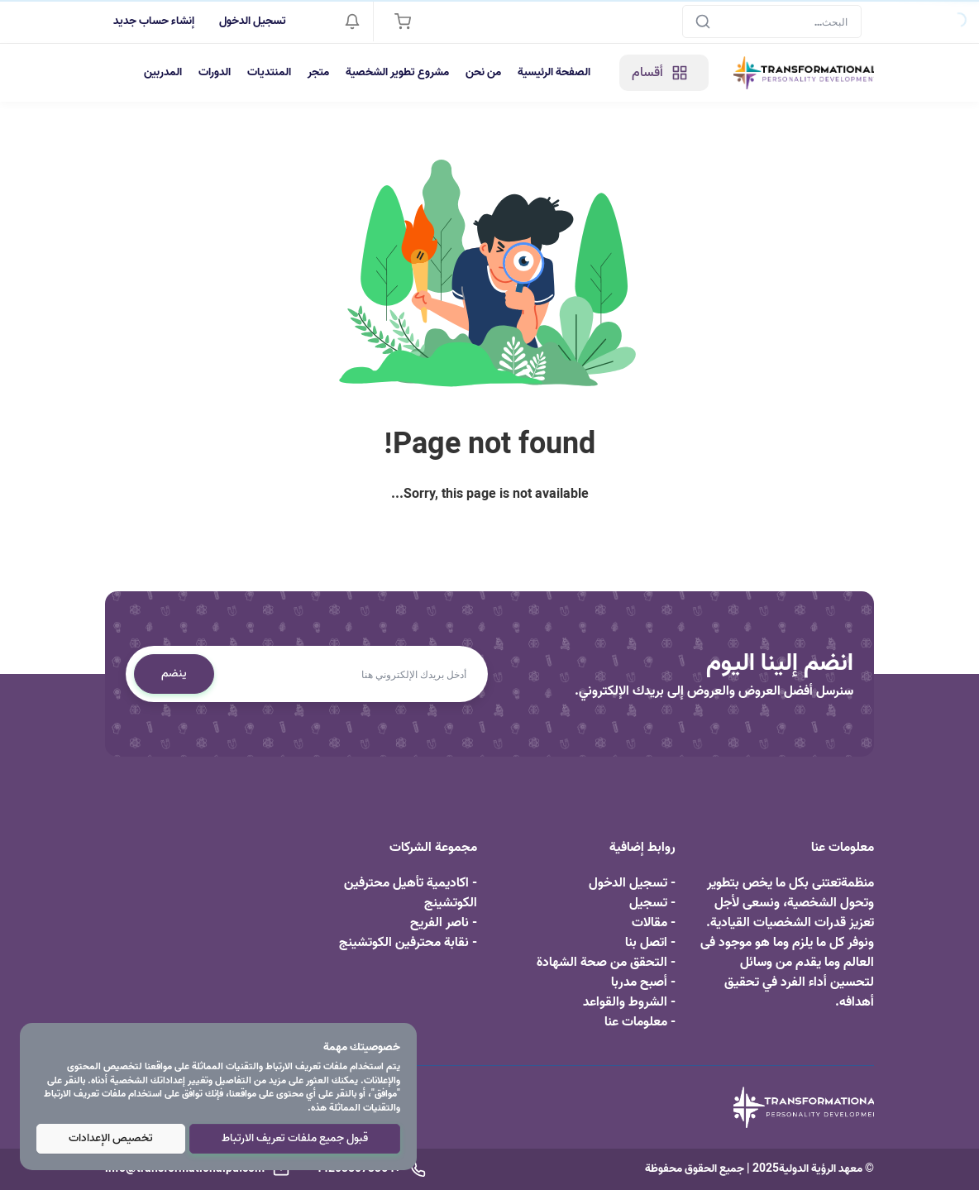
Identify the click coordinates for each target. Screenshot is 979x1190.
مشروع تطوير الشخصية (397, 72)
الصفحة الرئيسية (554, 72)
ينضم (174, 673)
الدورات (214, 72)
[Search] (772, 21)
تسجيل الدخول (252, 21)
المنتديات (269, 72)
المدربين (163, 72)
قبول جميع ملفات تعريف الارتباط (295, 1138)
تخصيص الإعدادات (111, 1138)
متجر (318, 72)
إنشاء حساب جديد (153, 21)
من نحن (483, 72)
